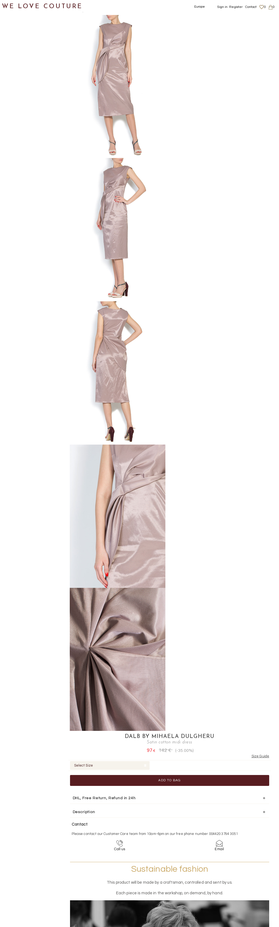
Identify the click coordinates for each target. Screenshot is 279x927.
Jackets (19, 119)
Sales (11, 238)
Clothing (15, 40)
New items (17, 27)
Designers (16, 212)
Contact (251, 7)
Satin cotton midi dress (134, 11)
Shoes (12, 172)
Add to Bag (216, 61)
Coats (17, 53)
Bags (11, 185)
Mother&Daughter (25, 225)
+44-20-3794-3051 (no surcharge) (174, 813)
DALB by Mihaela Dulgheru (216, 18)
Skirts (17, 146)
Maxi (21, 80)
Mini (21, 106)
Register (235, 7)
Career (232, 882)
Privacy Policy (237, 872)
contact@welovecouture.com (244, 813)
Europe (199, 6)
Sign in (222, 7)
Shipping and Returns (244, 866)
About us (233, 861)
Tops (16, 159)
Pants (17, 132)
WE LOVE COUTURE (42, 6)
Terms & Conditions (241, 877)
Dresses (19, 67)
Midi (21, 93)
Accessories (18, 199)
